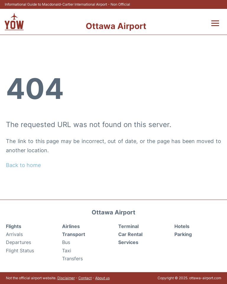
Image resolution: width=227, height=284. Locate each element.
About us (102, 278)
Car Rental (130, 234)
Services (128, 242)
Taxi (66, 250)
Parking (183, 234)
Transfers (72, 258)
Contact (85, 278)
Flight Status (20, 250)
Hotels (181, 226)
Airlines (71, 226)
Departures (18, 242)
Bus (66, 242)
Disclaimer (66, 278)
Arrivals (14, 234)
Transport (73, 234)
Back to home (23, 165)
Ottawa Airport (116, 26)
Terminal (128, 226)
